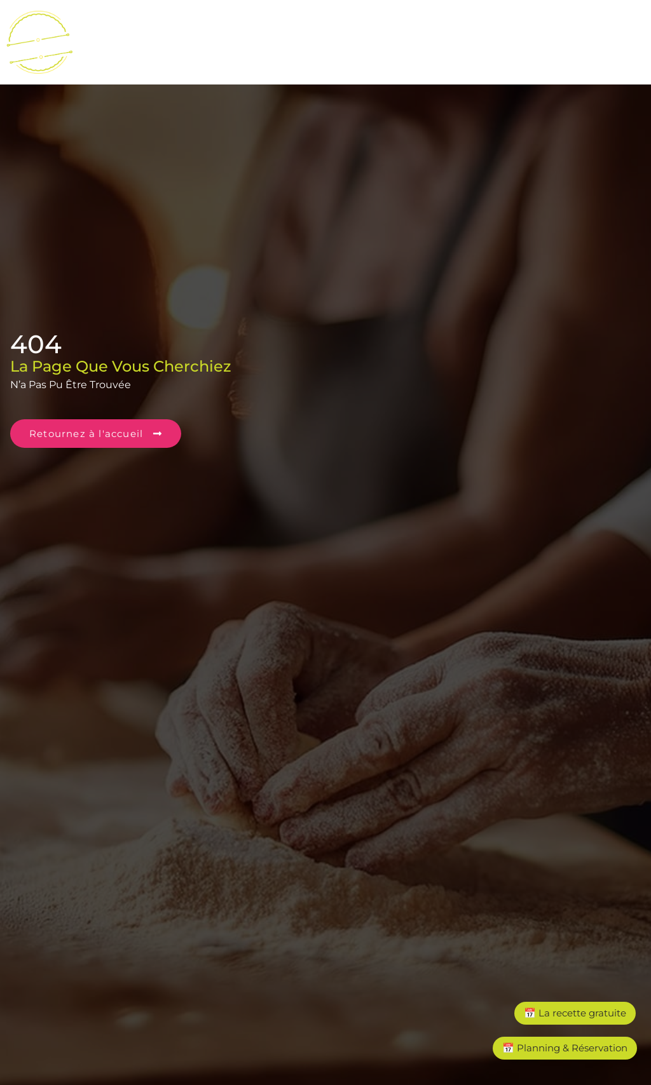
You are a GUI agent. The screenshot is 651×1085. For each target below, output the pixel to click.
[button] (226, 38)
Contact (622, 67)
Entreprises (504, 38)
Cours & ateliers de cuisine (223, 38)
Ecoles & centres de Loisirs (384, 38)
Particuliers (595, 38)
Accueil (112, 38)
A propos (545, 67)
